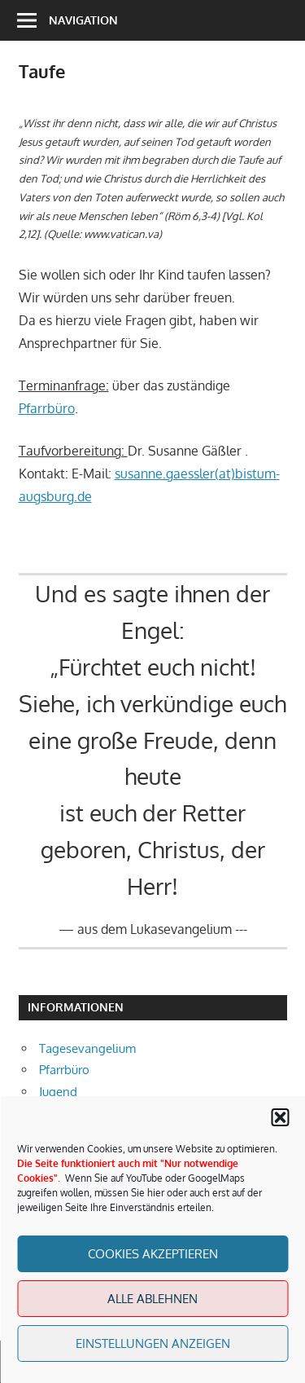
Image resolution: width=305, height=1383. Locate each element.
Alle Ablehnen (152, 1298)
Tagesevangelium (87, 1048)
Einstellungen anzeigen (153, 1343)
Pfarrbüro (47, 408)
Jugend (58, 1091)
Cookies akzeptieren (153, 1254)
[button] (280, 1117)
